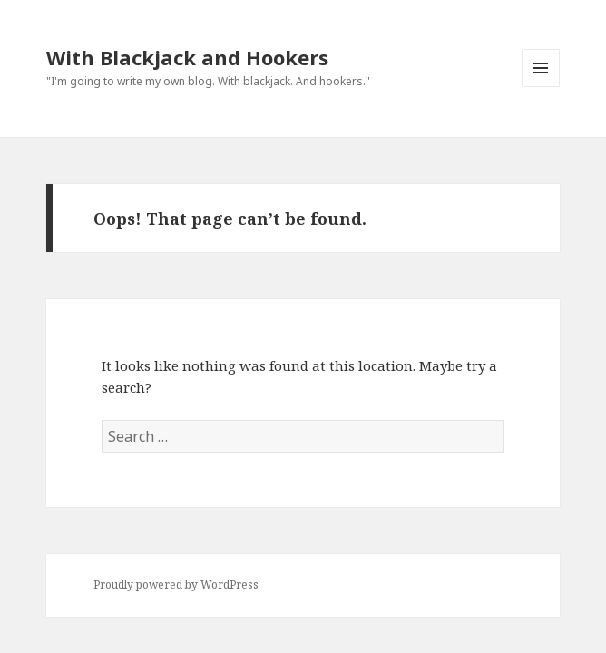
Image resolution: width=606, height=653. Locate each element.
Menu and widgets (541, 86)
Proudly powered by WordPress (176, 584)
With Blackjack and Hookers (187, 57)
